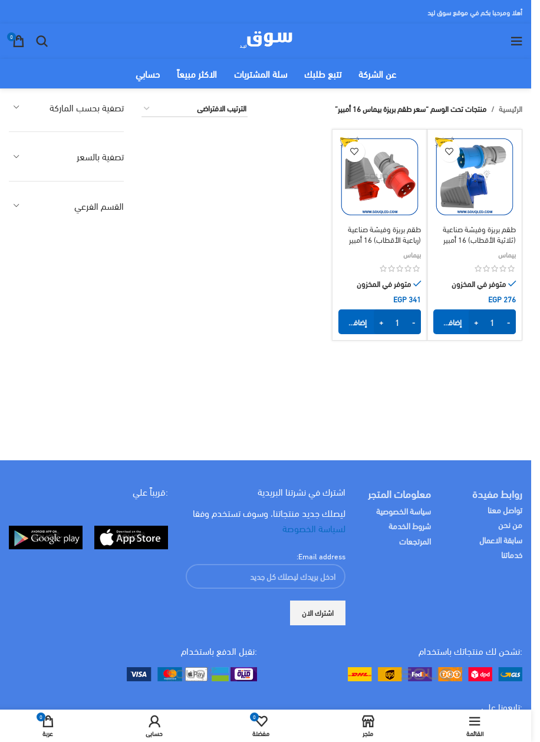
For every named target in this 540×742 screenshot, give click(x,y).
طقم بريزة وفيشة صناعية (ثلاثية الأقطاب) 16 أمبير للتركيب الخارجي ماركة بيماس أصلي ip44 (475, 245)
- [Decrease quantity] (508, 322)
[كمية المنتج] (492, 321)
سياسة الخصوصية (403, 510)
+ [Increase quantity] (476, 322)
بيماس (507, 254)
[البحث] (42, 41)
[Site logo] (266, 39)
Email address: (321, 555)
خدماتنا (511, 554)
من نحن (510, 524)
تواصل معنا (505, 509)
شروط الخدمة (409, 525)
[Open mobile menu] (516, 41)
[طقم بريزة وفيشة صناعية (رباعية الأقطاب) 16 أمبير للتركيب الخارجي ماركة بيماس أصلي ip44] (379, 177)
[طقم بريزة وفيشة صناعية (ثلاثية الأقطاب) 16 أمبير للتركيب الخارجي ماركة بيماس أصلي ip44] (474, 177)
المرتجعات (415, 540)
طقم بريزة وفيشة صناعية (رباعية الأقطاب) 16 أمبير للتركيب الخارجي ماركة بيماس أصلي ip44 (380, 245)
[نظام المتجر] (194, 109)
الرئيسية (510, 109)
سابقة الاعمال (500, 539)
